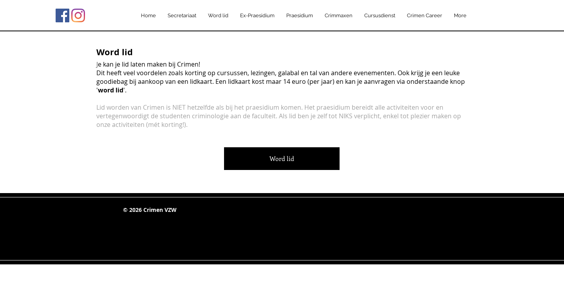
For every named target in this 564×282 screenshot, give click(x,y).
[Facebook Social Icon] (62, 15)
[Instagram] (78, 15)
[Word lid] (282, 158)
